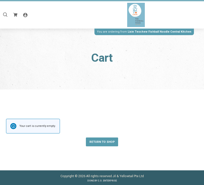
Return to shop (102, 142)
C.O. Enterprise (107, 180)
